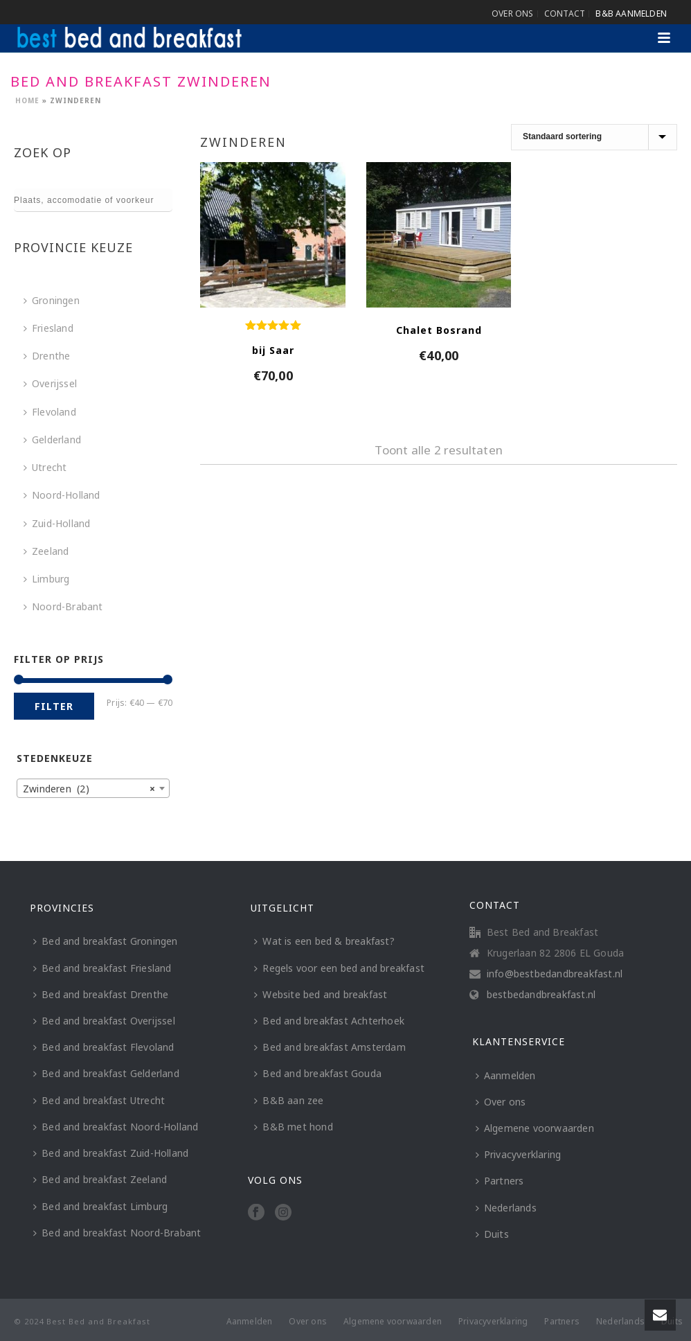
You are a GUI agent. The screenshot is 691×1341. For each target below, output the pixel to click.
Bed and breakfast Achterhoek (329, 1020)
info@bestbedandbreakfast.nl (554, 974)
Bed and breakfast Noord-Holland (115, 1126)
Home (27, 100)
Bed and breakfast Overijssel (104, 1020)
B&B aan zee (288, 1100)
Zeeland (46, 551)
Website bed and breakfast (320, 994)
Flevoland (50, 411)
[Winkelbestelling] (594, 137)
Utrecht (45, 467)
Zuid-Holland (57, 523)
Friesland (48, 328)
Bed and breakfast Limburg (100, 1206)
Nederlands (506, 1207)
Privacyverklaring (518, 1154)
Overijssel (50, 383)
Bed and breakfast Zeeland (100, 1179)
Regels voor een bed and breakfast (339, 968)
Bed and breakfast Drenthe (100, 994)
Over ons (501, 1101)
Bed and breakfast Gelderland (106, 1073)
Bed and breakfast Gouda (318, 1073)
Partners (500, 1180)
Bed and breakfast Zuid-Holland (110, 1153)
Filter (54, 706)
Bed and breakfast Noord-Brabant (117, 1232)
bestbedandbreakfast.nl (541, 994)
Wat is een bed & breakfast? (324, 941)
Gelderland (52, 439)
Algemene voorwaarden (535, 1128)
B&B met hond (293, 1126)
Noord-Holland (62, 494)
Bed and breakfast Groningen (105, 941)
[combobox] (93, 788)
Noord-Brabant (63, 606)
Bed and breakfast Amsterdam (329, 1047)
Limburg (46, 578)
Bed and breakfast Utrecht (99, 1100)
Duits (492, 1234)
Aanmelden (506, 1075)
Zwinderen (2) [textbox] (89, 789)
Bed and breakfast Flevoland (103, 1047)
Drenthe (47, 355)
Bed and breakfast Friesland (102, 968)
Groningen (52, 300)
